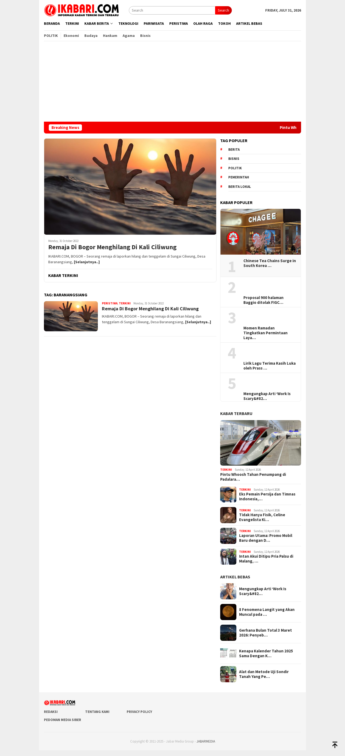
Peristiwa (110, 303)
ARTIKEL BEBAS (235, 576)
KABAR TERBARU (236, 413)
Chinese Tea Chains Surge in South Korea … (269, 263)
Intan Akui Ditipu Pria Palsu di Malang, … (266, 559)
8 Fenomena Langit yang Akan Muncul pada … (267, 612)
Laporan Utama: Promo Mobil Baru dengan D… (265, 538)
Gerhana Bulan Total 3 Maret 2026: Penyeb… (265, 633)
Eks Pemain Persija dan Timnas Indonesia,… (267, 496)
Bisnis (233, 158)
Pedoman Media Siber (62, 720)
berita (234, 149)
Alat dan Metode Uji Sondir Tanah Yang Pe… (264, 674)
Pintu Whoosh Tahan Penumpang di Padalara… (253, 477)
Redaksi (51, 711)
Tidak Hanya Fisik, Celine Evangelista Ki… (262, 517)
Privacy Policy (139, 711)
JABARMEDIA (205, 741)
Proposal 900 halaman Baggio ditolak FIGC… (263, 300)
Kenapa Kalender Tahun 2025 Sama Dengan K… (266, 653)
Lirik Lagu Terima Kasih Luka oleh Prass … (269, 366)
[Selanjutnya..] (87, 261)
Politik (235, 168)
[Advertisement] (172, 81)
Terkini (125, 303)
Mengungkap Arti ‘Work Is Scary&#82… (267, 396)
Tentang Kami (97, 711)
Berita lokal (239, 186)
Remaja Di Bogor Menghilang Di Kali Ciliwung (112, 247)
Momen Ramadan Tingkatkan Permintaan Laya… (265, 333)
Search (223, 10)
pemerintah (238, 177)
